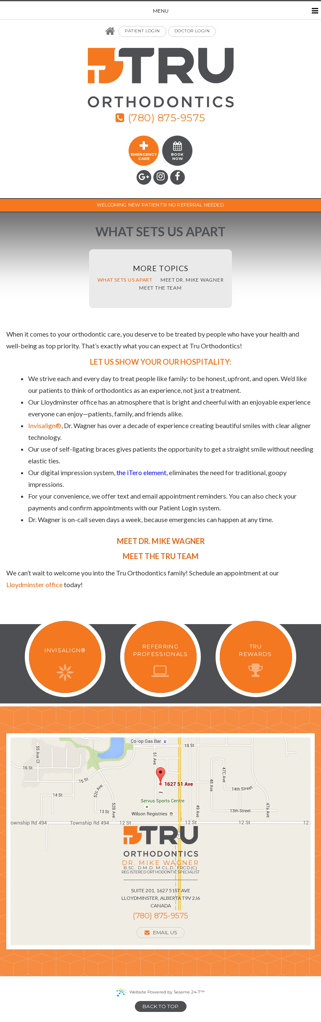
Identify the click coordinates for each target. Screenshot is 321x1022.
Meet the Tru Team (161, 556)
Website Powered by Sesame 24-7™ (167, 992)
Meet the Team (160, 288)
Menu (235, 11)
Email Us (161, 932)
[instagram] (160, 177)
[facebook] (177, 177)
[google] (144, 177)
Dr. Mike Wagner (160, 867)
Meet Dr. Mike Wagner (192, 280)
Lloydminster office (34, 584)
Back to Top (160, 1006)
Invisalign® (44, 425)
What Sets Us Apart (125, 280)
